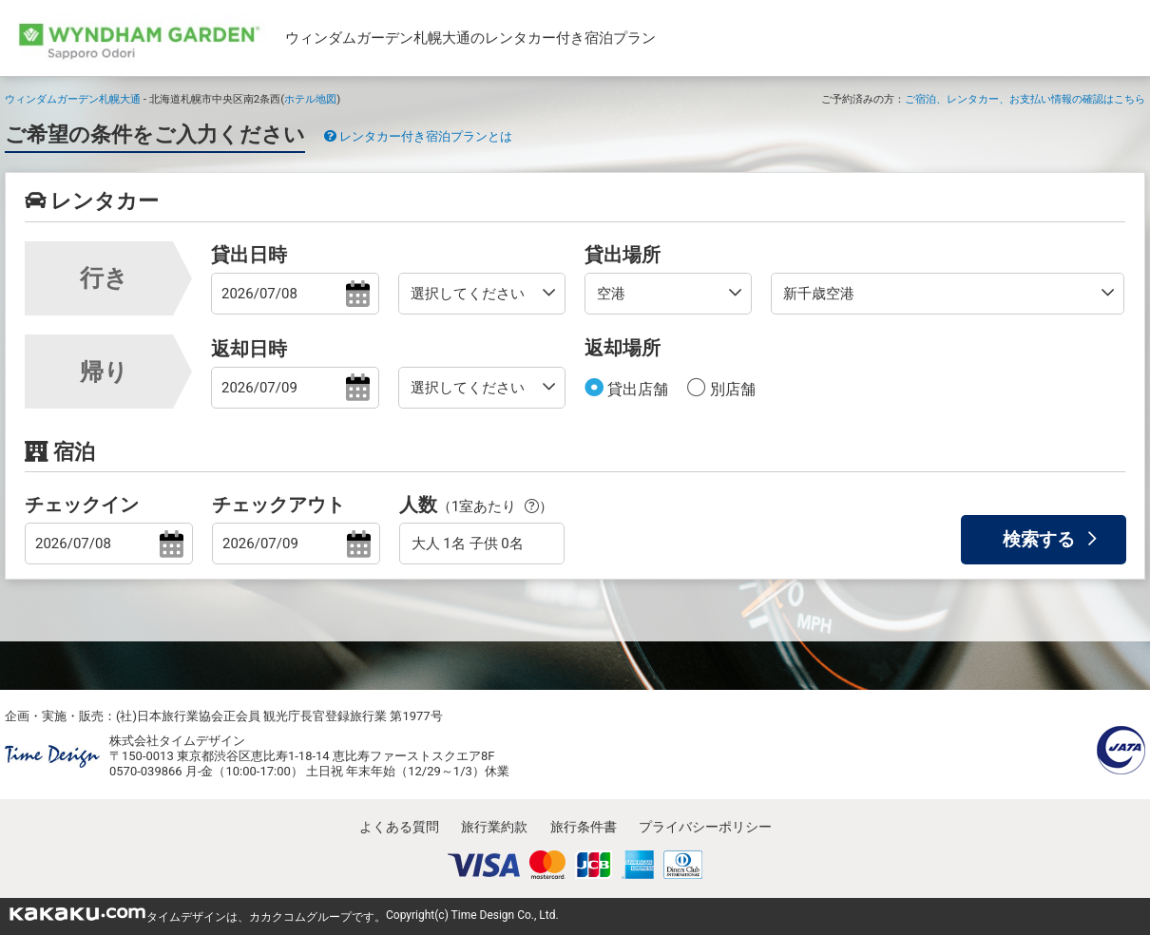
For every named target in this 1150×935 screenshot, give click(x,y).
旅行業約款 (494, 826)
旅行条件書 (583, 826)
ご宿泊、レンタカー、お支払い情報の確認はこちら (1025, 98)
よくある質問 (399, 826)
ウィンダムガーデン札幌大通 (73, 98)
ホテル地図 (310, 98)
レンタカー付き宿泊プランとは (418, 136)
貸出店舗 (636, 389)
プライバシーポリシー (705, 826)
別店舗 (731, 389)
